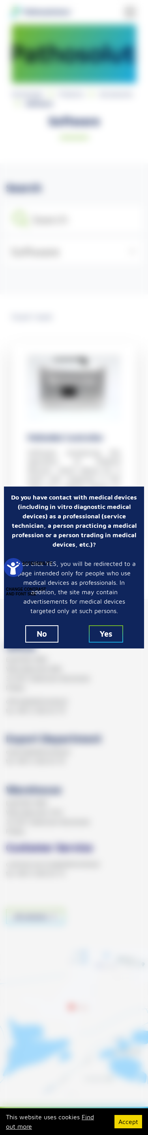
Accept (128, 1121)
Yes (105, 633)
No (42, 633)
